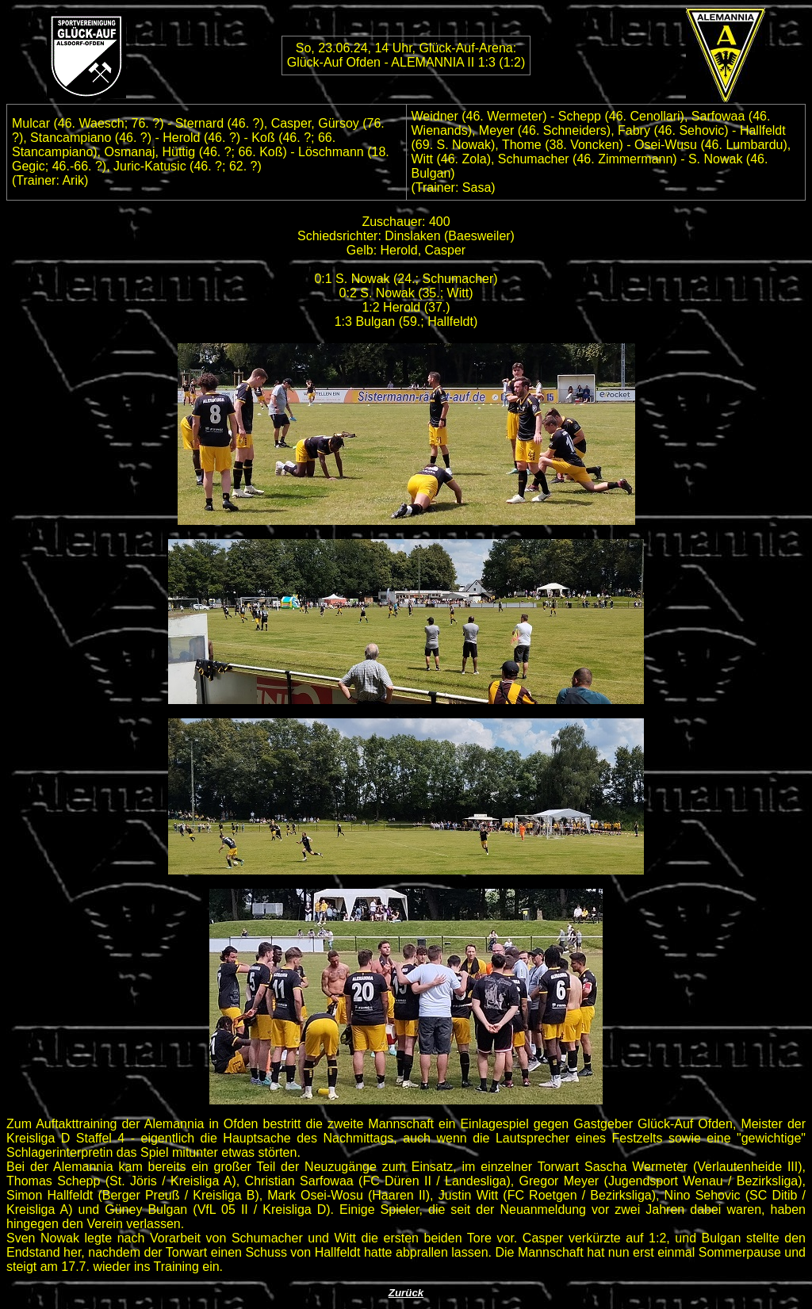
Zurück (406, 1293)
